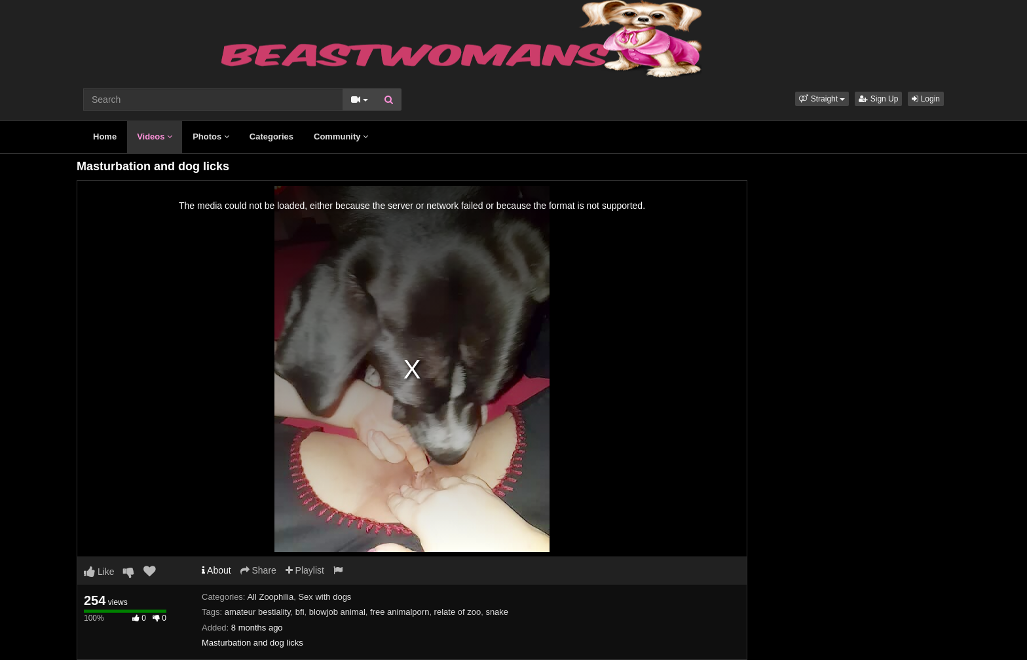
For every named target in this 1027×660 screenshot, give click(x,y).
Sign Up (878, 98)
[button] (822, 99)
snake (496, 612)
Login (926, 98)
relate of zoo (457, 612)
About (216, 570)
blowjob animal (337, 612)
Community (341, 136)
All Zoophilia (270, 597)
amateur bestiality (258, 612)
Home (105, 136)
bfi (300, 612)
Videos (154, 136)
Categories (271, 136)
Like (99, 571)
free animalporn (399, 612)
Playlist (305, 570)
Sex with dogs (324, 597)
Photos (211, 136)
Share (258, 570)
